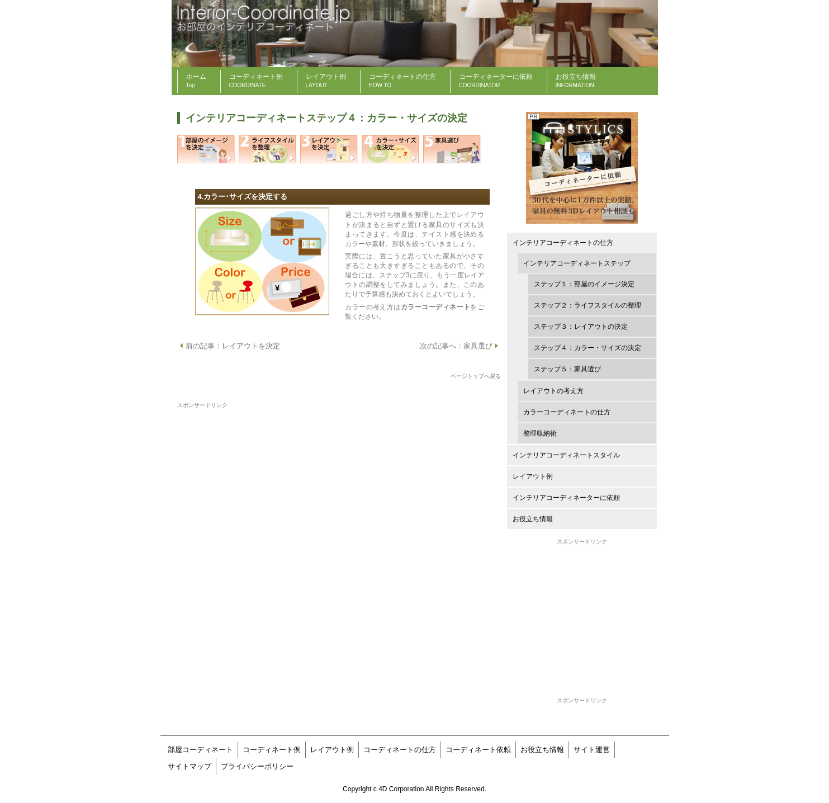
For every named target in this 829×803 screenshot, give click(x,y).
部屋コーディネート (200, 749)
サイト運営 (592, 749)
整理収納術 (540, 433)
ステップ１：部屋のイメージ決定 (584, 284)
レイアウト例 (533, 476)
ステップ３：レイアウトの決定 (581, 326)
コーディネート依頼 (478, 749)
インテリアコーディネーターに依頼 (566, 498)
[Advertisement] (582, 616)
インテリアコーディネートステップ (577, 263)
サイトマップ (189, 766)
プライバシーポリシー (257, 766)
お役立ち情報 (533, 519)
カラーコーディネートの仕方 (566, 412)
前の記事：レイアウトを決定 (228, 346)
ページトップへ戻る (476, 376)
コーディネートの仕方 (399, 749)
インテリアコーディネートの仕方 (563, 243)
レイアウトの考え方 (553, 391)
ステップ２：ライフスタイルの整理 (587, 305)
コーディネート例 (272, 749)
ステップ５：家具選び (567, 369)
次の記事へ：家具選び (460, 346)
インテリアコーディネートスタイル (566, 455)
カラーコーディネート (436, 307)
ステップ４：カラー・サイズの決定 (587, 348)
